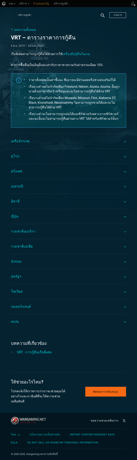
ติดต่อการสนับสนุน (105, 391)
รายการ (118, 15)
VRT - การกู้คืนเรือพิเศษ (34, 352)
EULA (14, 442)
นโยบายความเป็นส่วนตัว (45, 434)
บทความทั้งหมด (25, 30)
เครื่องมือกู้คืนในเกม (76, 54)
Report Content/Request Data (92, 434)
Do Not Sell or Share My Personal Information (62, 442)
